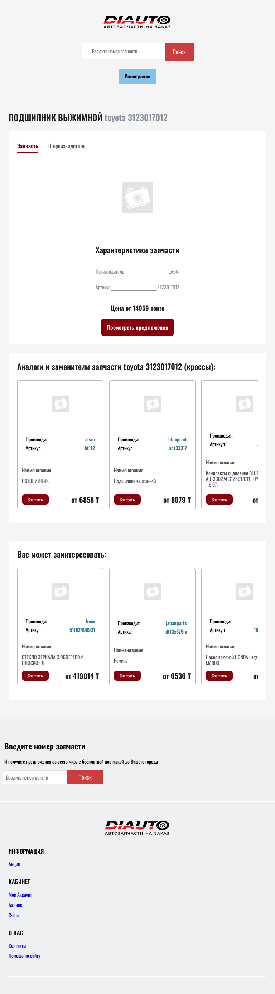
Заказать (35, 499)
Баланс (15, 904)
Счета (14, 915)
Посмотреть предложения (137, 327)
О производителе (67, 145)
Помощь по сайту (24, 955)
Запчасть (27, 145)
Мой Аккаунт (20, 894)
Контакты (17, 945)
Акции (14, 864)
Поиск (179, 51)
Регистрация (137, 76)
